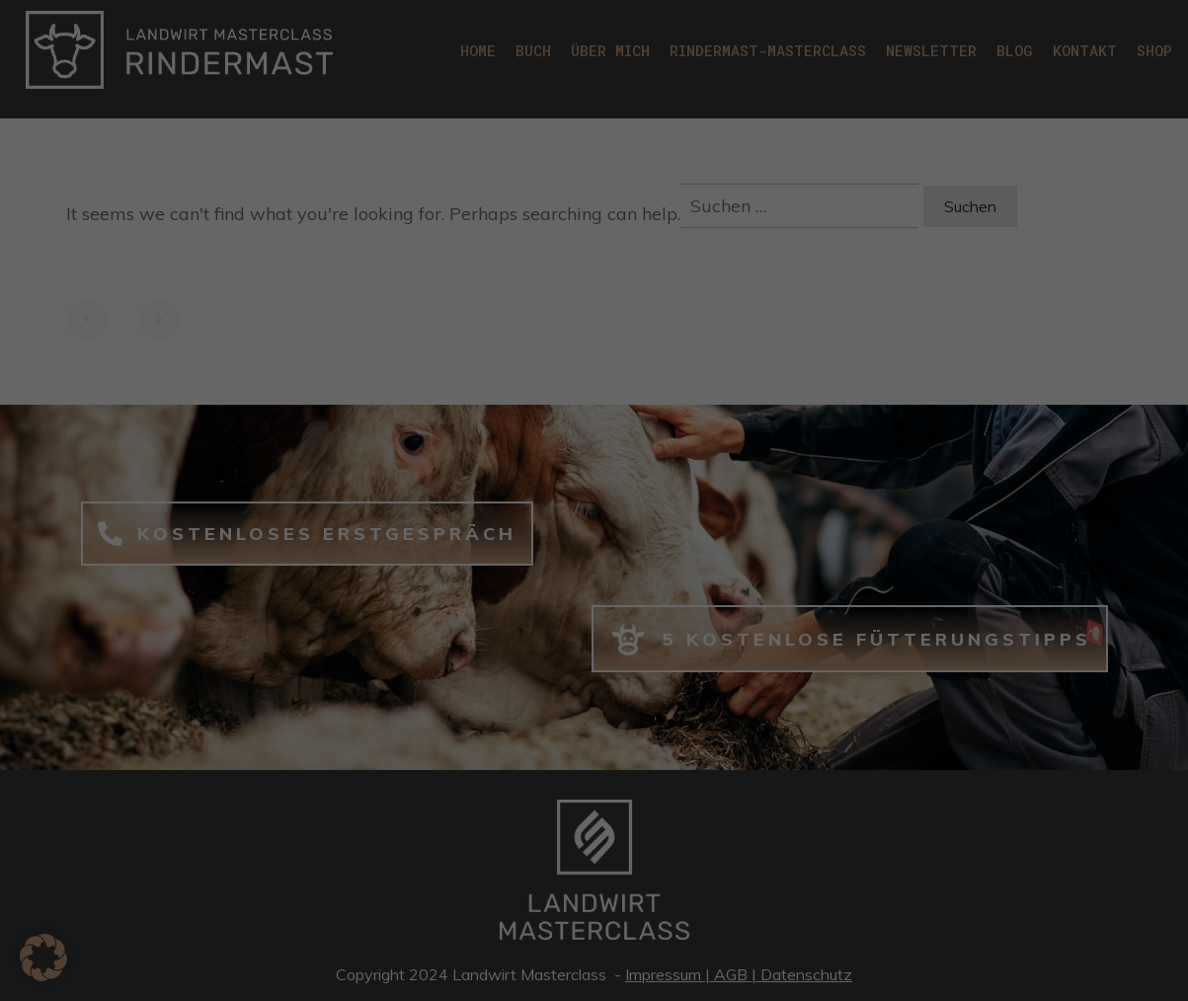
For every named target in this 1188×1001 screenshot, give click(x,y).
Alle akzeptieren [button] (405, 542)
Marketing (664, 253)
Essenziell (662, 29)
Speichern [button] (784, 542)
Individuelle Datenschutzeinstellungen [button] (594, 658)
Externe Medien (681, 374)
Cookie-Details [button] (506, 706)
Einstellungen (509, 317)
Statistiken (665, 131)
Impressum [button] (692, 706)
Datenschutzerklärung (437, 298)
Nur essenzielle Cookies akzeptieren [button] (594, 600)
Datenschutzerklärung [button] (603, 706)
